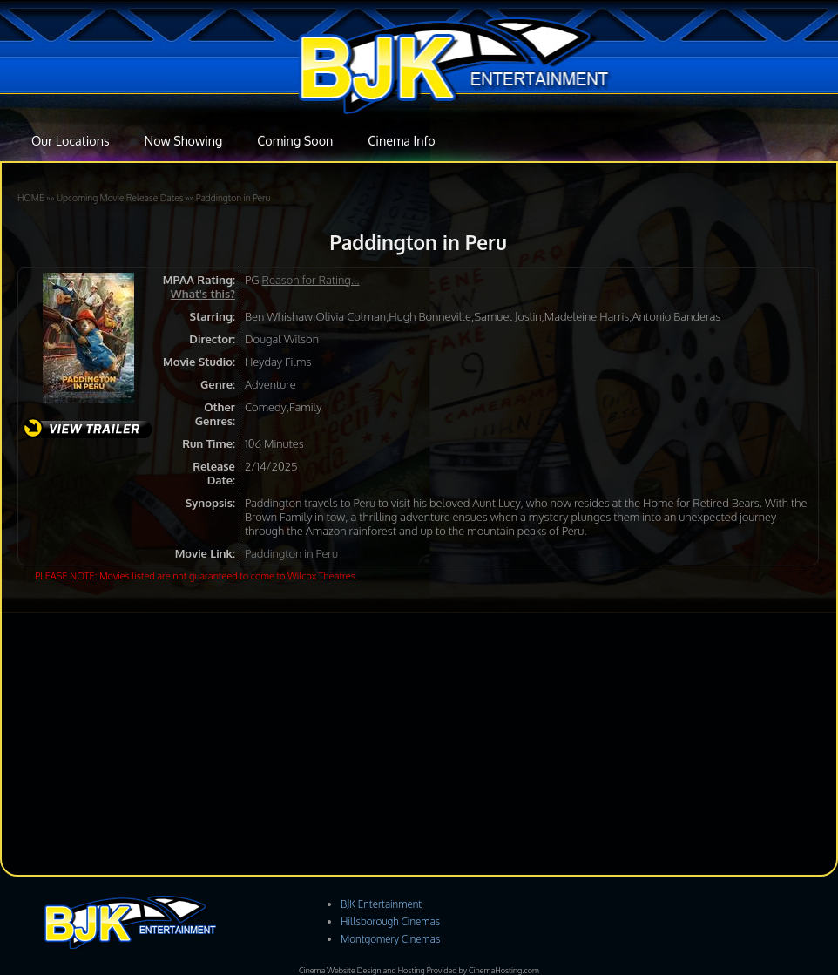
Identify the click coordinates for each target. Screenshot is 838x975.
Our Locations (70, 140)
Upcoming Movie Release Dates (120, 197)
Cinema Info (401, 140)
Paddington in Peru (233, 197)
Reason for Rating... (311, 280)
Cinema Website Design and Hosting (362, 970)
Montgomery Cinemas (390, 938)
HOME (30, 197)
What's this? (203, 294)
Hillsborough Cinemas (390, 921)
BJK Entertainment (381, 904)
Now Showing (184, 140)
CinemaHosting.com (504, 970)
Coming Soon (295, 140)
